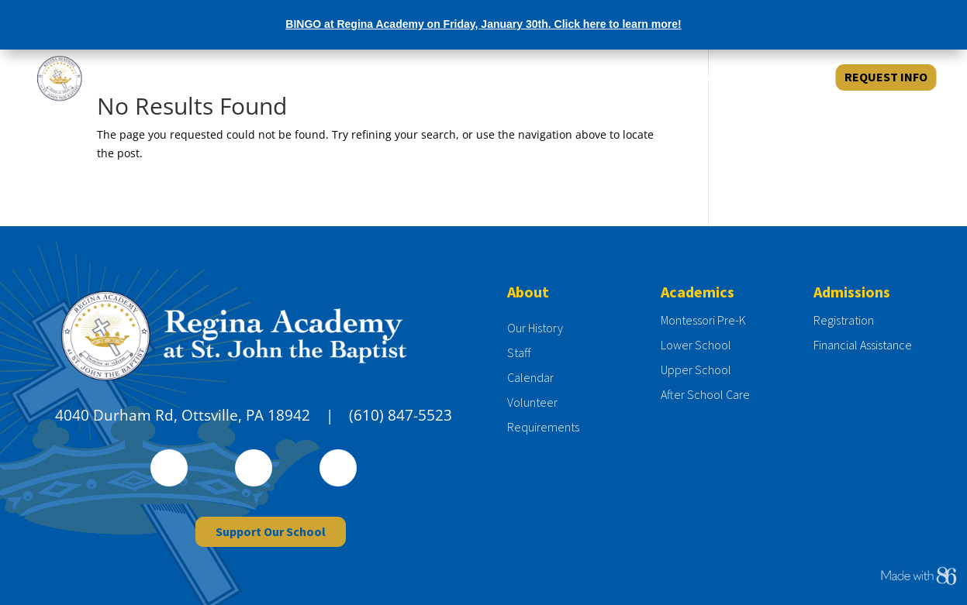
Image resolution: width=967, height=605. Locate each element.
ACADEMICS (731, 77)
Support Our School (271, 531)
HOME (489, 77)
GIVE (799, 77)
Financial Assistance (862, 344)
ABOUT (549, 77)
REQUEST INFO (885, 76)
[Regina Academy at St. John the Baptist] (123, 77)
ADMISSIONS (634, 77)
